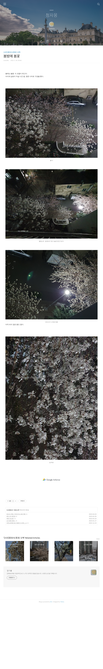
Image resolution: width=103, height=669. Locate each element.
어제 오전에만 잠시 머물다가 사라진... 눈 (17, 587)
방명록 (48, 41)
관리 (61, 41)
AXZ (51, 666)
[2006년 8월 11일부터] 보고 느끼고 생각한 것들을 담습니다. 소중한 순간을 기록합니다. (32, 638)
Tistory (62, 666)
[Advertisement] (51, 87)
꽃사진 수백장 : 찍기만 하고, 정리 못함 (16, 579)
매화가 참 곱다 (10, 583)
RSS (54, 41)
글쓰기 (41, 41)
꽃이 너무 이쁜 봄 (11, 581)
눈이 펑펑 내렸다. (11, 585)
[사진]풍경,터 (10, 574)
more (98, 603)
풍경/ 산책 (16, 574)
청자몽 (51, 15)
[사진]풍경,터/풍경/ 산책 (11, 52)
